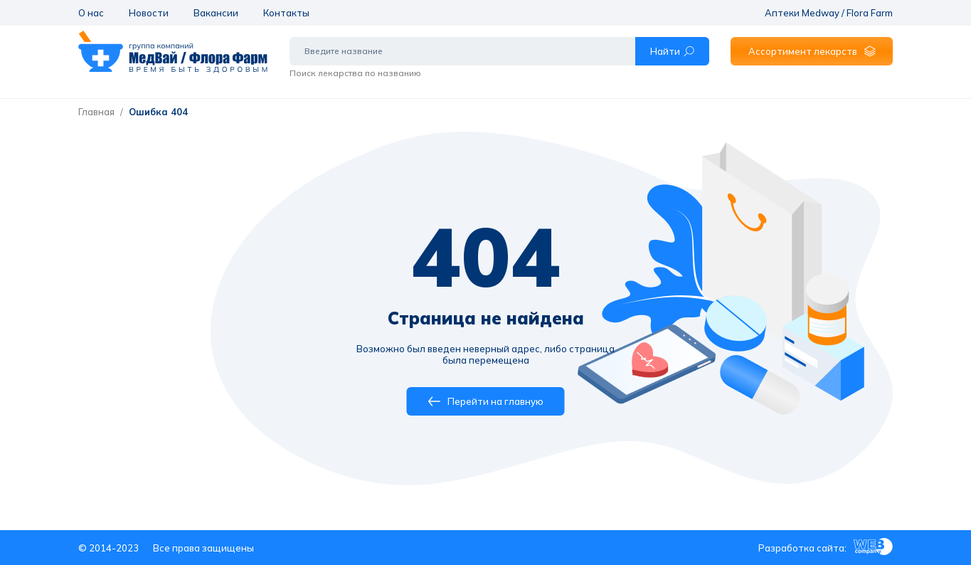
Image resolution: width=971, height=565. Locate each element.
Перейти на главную (485, 401)
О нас (91, 13)
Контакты (286, 13)
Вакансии (215, 13)
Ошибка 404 (158, 111)
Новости (149, 13)
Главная (96, 111)
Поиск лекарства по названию (355, 73)
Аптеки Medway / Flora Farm (829, 13)
